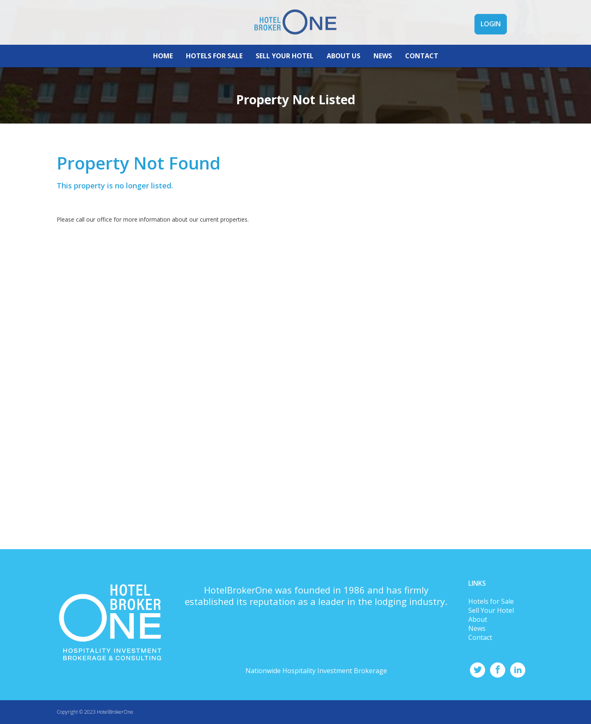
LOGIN (491, 40)
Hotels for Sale (491, 601)
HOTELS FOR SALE (214, 71)
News (477, 628)
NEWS (382, 71)
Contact (480, 637)
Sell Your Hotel (491, 610)
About (477, 619)
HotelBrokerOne (115, 711)
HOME (163, 71)
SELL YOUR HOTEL (285, 71)
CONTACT (421, 71)
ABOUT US (343, 71)
